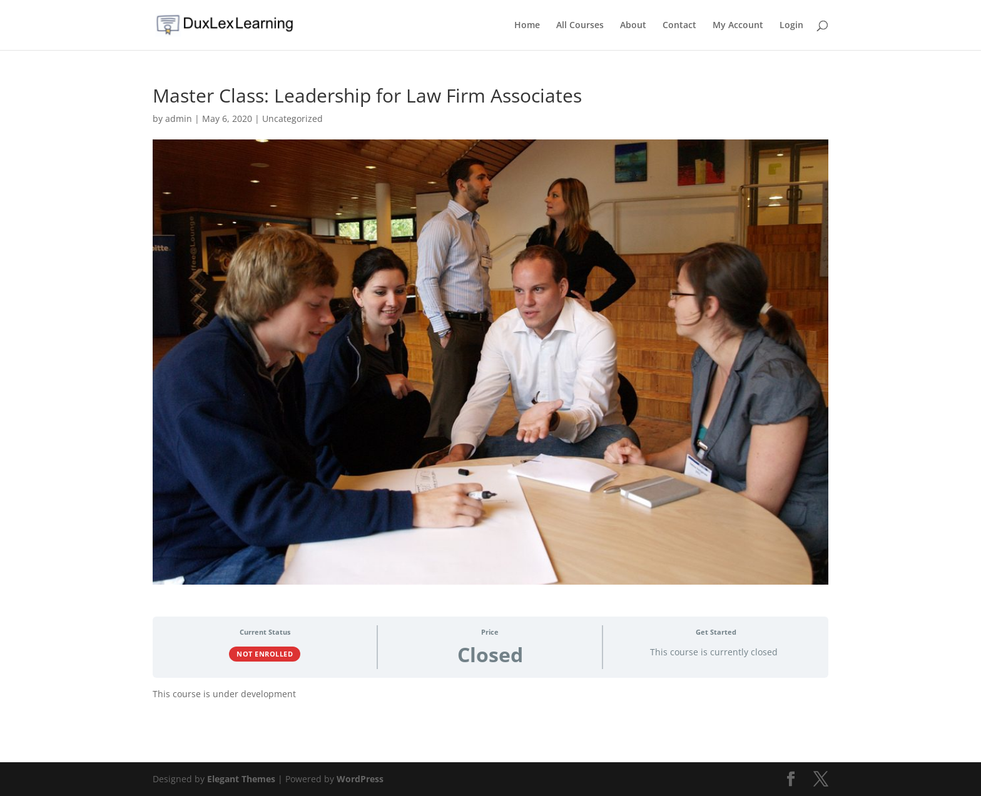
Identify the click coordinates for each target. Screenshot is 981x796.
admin (178, 118)
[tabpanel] (490, 698)
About (633, 26)
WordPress (360, 779)
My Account (738, 26)
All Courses (580, 26)
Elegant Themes (241, 779)
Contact (679, 26)
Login (791, 26)
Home (527, 26)
